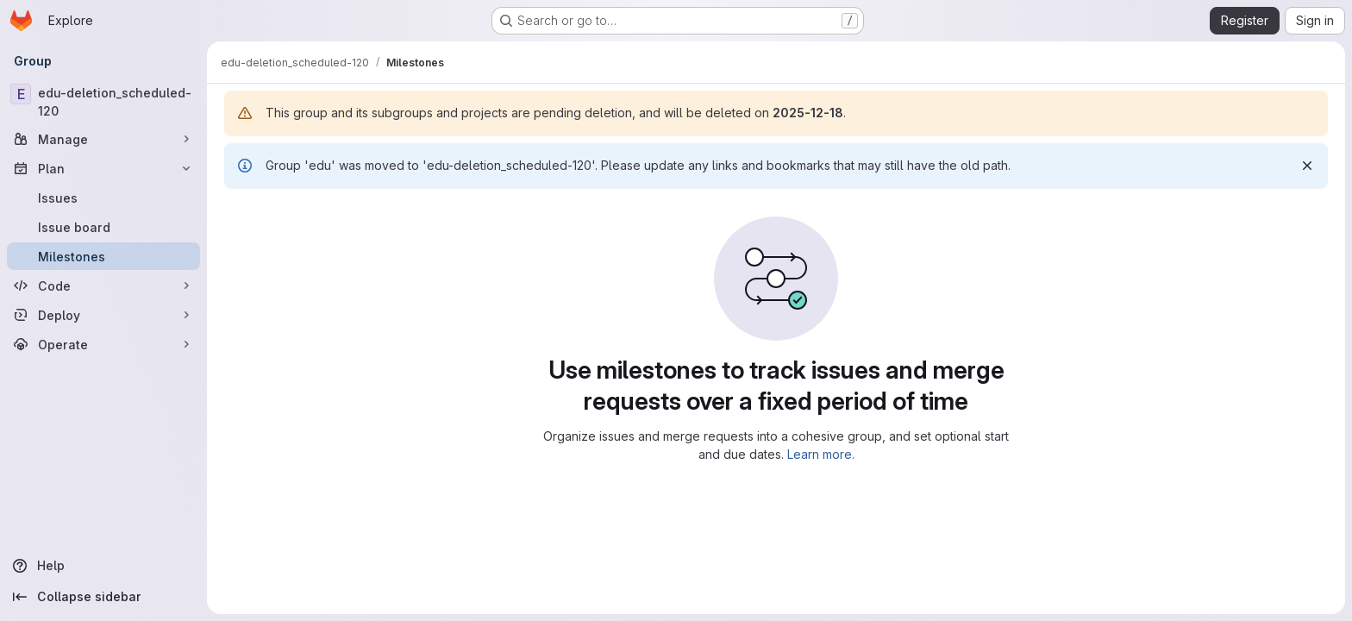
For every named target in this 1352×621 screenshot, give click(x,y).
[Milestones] (103, 256)
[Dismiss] (1307, 165)
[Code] (103, 285)
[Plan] (103, 168)
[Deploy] (103, 315)
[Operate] (103, 344)
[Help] (103, 566)
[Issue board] (103, 227)
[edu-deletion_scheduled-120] (103, 101)
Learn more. (820, 454)
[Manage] (103, 139)
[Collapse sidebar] (103, 597)
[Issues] (103, 197)
